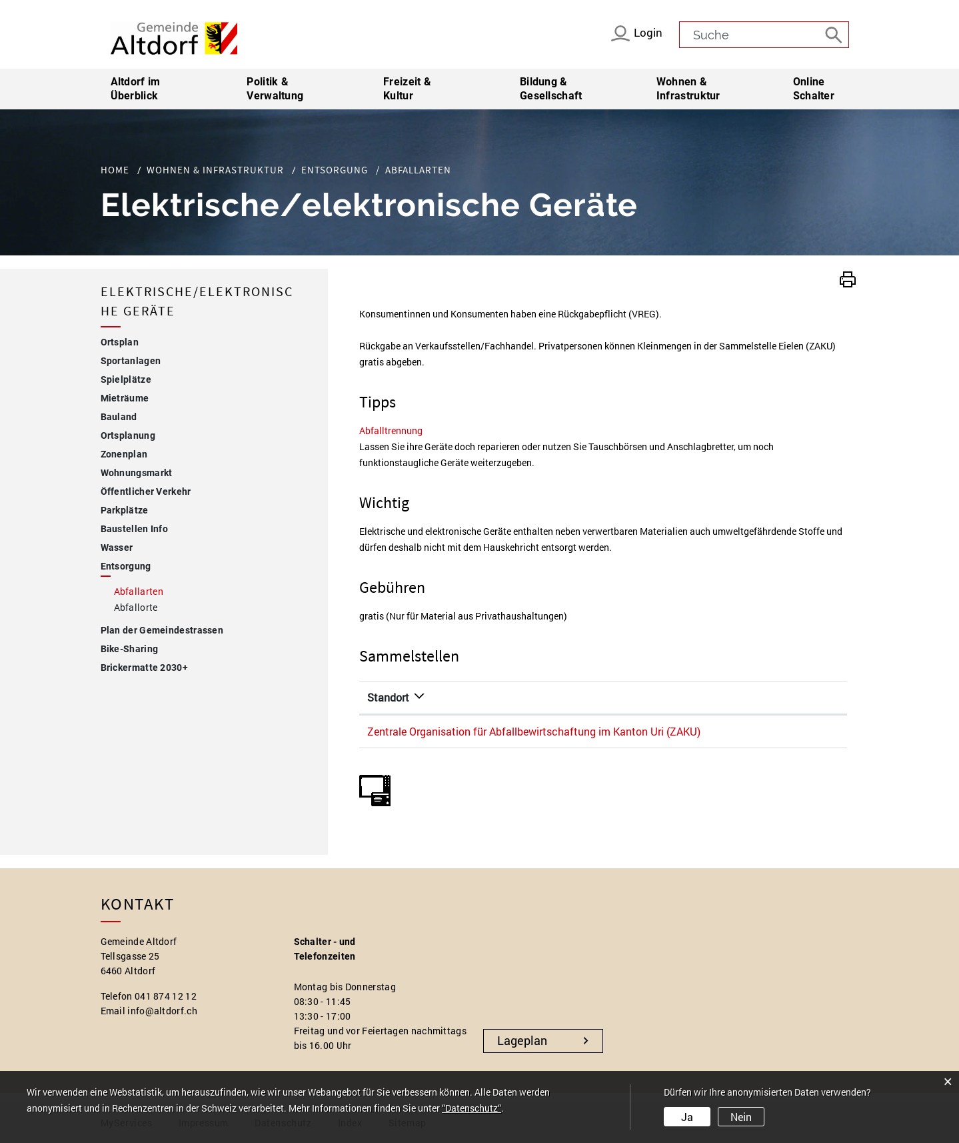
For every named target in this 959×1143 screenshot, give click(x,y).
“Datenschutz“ (471, 1108)
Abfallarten (167, 591)
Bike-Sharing (130, 649)
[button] (847, 277)
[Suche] (835, 34)
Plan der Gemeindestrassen (162, 630)
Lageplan (522, 1040)
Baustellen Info (135, 528)
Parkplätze (125, 510)
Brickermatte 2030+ (144, 667)
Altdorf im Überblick (136, 88)
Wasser (117, 547)
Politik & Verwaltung (275, 88)
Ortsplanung (128, 435)
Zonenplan (124, 454)
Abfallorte (136, 607)
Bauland (119, 416)
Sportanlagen (131, 360)
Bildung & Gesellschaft (551, 88)
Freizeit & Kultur (407, 88)
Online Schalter (813, 88)
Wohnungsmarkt (137, 472)
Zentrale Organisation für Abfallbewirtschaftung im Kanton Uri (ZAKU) (533, 731)
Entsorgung (126, 566)
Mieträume (125, 398)
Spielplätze (126, 379)
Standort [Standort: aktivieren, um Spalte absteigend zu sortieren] (388, 697)
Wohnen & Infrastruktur (688, 88)
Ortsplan (120, 342)
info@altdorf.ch (162, 1010)
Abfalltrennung (397, 430)
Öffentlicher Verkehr (146, 491)
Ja (687, 1117)
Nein (741, 1117)
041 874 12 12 (166, 996)
